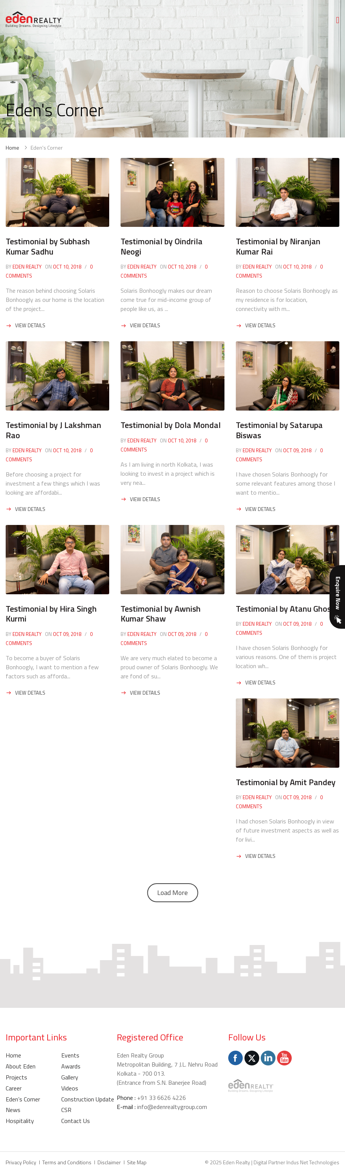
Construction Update (87, 1099)
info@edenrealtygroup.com (172, 1106)
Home (12, 148)
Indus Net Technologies (312, 1162)
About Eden (21, 1066)
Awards (70, 1066)
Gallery (69, 1077)
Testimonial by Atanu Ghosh (286, 608)
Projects (16, 1077)
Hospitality (20, 1120)
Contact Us (75, 1120)
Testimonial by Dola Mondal (171, 425)
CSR (66, 1109)
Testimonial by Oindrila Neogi (162, 246)
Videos (69, 1088)
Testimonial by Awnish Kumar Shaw (161, 613)
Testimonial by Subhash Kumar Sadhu (48, 246)
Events (70, 1055)
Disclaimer (109, 1162)
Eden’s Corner (23, 1099)
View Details (30, 325)
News (13, 1109)
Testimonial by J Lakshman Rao (53, 430)
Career (14, 1088)
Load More (172, 892)
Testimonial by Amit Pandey (286, 782)
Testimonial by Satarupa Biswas (279, 430)
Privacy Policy (21, 1162)
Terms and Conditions (66, 1162)
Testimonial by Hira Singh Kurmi (51, 613)
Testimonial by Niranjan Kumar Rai (278, 246)
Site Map (137, 1162)
